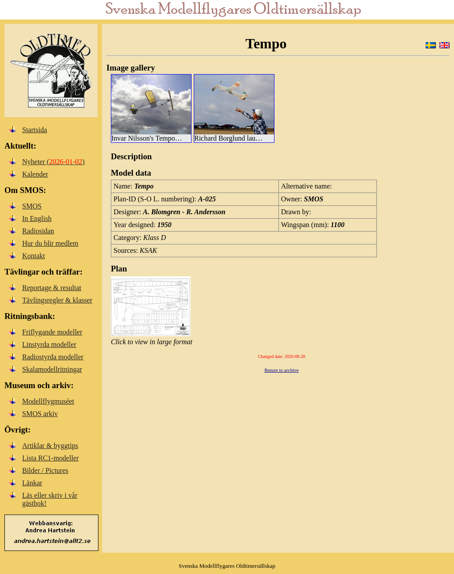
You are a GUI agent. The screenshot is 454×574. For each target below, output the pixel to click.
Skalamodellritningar (52, 369)
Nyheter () (53, 161)
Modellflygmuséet (48, 401)
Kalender (35, 174)
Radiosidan (38, 231)
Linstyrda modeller (49, 344)
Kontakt (33, 255)
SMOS (32, 206)
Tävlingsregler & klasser (57, 300)
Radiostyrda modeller (52, 357)
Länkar (32, 483)
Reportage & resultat (51, 287)
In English (36, 218)
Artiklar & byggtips (50, 445)
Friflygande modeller (52, 332)
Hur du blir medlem (50, 243)
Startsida (34, 130)
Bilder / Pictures (45, 470)
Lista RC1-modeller (50, 458)
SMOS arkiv (40, 413)
